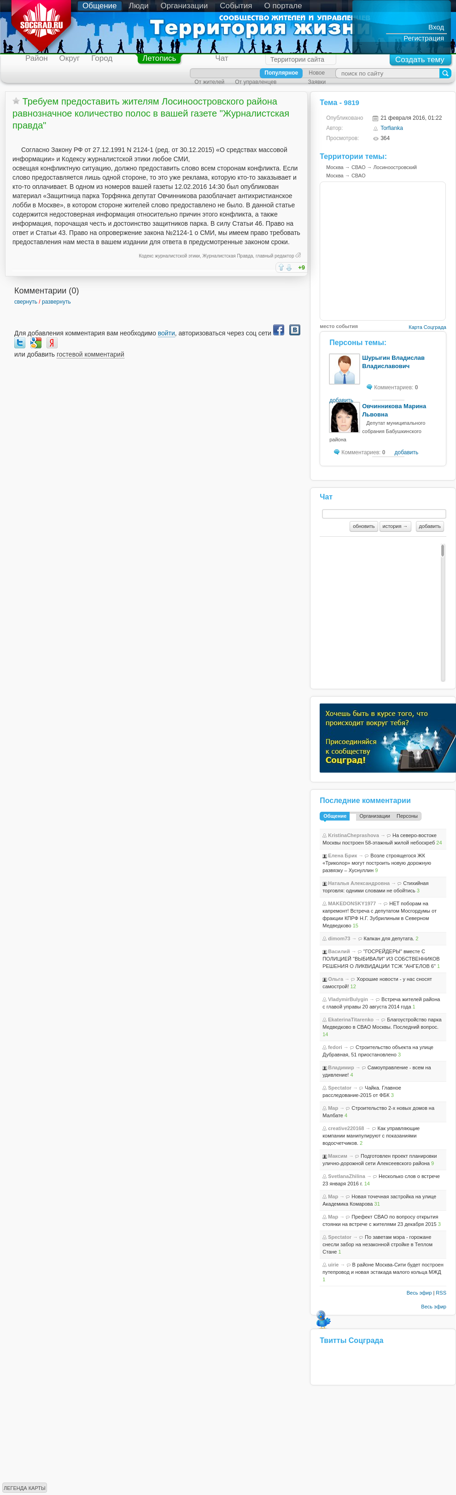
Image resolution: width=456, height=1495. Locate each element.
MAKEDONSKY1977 (352, 903)
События (236, 5)
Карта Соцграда (427, 327)
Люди (139, 5)
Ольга (335, 979)
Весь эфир (419, 1293)
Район (36, 58)
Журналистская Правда (228, 255)
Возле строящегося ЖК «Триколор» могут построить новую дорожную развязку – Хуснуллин (376, 863)
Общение (99, 5)
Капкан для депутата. (389, 938)
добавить (341, 400)
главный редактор (275, 255)
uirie (333, 1264)
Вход (436, 27)
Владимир (341, 1067)
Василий (339, 951)
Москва (335, 167)
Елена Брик (342, 855)
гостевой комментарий (90, 354)
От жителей (209, 82)
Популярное (281, 73)
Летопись (159, 58)
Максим (337, 1156)
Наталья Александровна (359, 883)
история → (395, 526)
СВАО (358, 167)
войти (166, 333)
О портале (283, 5)
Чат (221, 58)
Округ (69, 58)
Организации (184, 5)
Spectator (339, 1087)
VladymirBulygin (348, 999)
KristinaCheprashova (353, 835)
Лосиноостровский (395, 167)
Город (101, 58)
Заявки (317, 82)
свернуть (25, 302)
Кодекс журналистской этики (169, 255)
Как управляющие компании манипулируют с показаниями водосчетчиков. (371, 1136)
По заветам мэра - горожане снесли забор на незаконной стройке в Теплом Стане (377, 1244)
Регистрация (423, 38)
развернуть (56, 302)
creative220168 (346, 1128)
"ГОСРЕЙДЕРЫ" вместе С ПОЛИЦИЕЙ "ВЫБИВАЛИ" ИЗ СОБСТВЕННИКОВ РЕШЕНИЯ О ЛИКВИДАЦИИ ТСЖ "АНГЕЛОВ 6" (380, 959)
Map (333, 1108)
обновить (363, 526)
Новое (317, 73)
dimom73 (339, 938)
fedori (335, 1047)
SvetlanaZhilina (346, 1176)
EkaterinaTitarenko (351, 1019)
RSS (441, 1293)
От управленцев (255, 82)
